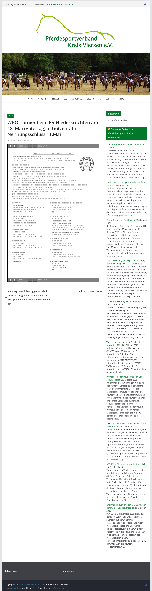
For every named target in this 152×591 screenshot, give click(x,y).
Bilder (90, 98)
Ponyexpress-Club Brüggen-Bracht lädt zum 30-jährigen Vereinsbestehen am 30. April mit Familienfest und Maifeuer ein (27, 297)
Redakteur (28, 140)
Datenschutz (11, 571)
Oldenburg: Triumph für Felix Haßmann (125, 144)
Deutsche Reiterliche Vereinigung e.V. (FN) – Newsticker (120, 133)
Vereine (42, 98)
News (31, 98)
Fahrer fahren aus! (90, 291)
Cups (108, 98)
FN (99, 98)
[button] (112, 99)
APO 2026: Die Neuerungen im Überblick (125, 464)
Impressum (68, 571)
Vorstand (77, 98)
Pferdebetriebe (59, 98)
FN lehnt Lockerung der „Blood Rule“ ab (125, 301)
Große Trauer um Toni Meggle (120, 220)
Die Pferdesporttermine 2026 (59, 4)
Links (121, 98)
